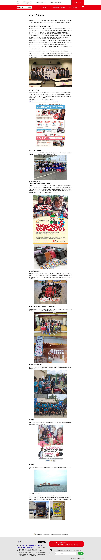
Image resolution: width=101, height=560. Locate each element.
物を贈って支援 (46, 534)
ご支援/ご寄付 (39, 534)
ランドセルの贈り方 (43, 7)
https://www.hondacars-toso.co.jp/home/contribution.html (43, 102)
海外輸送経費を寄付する (58, 7)
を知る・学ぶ (55, 2)
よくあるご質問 (73, 7)
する (78, 2)
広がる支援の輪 (65, 534)
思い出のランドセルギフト (56, 534)
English (42, 542)
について (41, 2)
